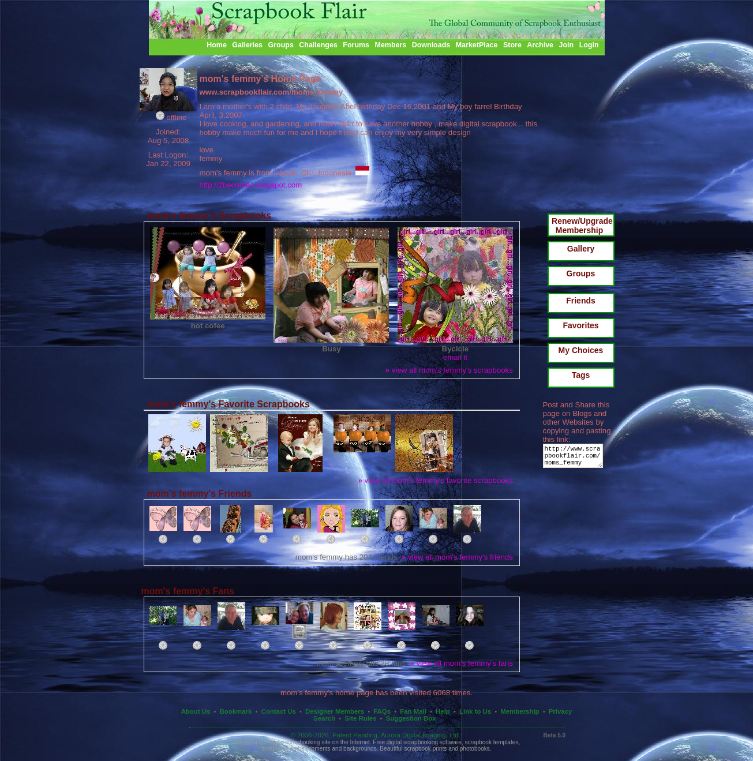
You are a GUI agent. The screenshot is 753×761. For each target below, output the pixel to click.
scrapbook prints (425, 748)
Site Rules (360, 718)
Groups (280, 45)
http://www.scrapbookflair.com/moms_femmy (575, 458)
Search (324, 718)
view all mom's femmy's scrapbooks (449, 370)
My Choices (581, 350)
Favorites (580, 325)
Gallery (580, 248)
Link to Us (475, 711)
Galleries (247, 45)
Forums (356, 45)
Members (391, 45)
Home (217, 45)
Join (566, 45)
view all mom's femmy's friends (457, 557)
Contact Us (278, 711)
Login (589, 45)
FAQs (382, 711)
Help (443, 711)
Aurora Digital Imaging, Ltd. (420, 735)
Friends (580, 300)
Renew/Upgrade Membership (582, 225)
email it (455, 357)
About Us (196, 711)
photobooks (475, 748)
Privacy (560, 711)
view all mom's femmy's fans (461, 663)
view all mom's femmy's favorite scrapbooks (435, 480)
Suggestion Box (411, 718)
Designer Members (334, 711)
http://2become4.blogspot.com (251, 185)
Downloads (431, 45)
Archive (540, 45)
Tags (581, 375)
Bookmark (236, 711)
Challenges (318, 45)
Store (512, 45)
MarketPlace (477, 45)
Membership (519, 711)
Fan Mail (413, 711)
